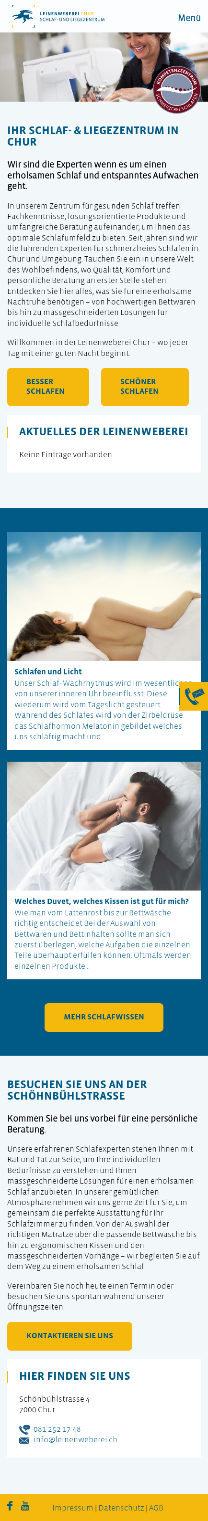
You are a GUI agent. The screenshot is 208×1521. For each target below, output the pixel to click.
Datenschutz (121, 1508)
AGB (156, 1508)
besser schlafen (45, 387)
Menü (189, 18)
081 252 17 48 (57, 1430)
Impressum (72, 1508)
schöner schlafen (139, 387)
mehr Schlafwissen (104, 1017)
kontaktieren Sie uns (69, 1336)
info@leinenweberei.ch (75, 1440)
